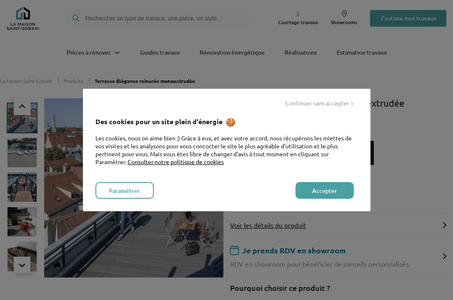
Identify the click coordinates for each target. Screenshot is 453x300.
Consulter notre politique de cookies (176, 161)
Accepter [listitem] (324, 191)
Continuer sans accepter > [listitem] (319, 103)
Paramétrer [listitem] (124, 191)
